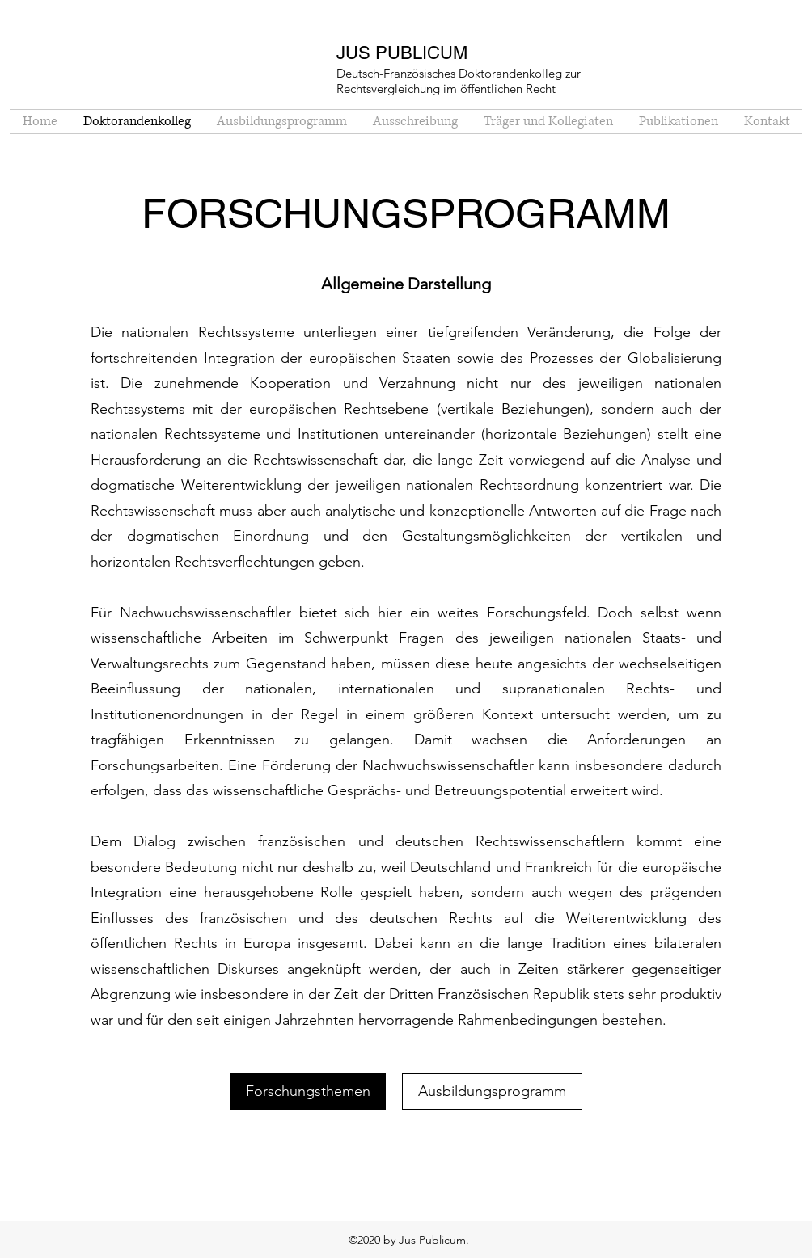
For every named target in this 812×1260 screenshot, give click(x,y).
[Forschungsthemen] (308, 1091)
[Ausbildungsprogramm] (492, 1091)
